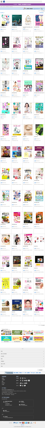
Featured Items (5, 329)
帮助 (2, 381)
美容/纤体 (24, 114)
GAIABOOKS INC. (15, 140)
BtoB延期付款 (7, 411)
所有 (1, 6)
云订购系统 (22, 402)
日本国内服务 (7, 403)
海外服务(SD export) (8, 405)
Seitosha (24, 96)
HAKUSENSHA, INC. (15, 74)
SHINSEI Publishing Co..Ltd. (17, 52)
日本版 (3, 384)
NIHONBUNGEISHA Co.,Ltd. (6, 52)
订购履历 (3, 379)
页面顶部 (40, 370)
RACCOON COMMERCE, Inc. (8, 389)
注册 (1, 29)
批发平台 (8, 402)
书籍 (4, 6)
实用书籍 (7, 6)
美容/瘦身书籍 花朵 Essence (39, 158)
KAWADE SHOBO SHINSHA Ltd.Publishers (6, 140)
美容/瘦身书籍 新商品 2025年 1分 (28, 28)
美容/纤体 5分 (36, 114)
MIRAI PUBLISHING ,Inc (27, 118)
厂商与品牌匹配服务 (24, 405)
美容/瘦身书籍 (3, 27)
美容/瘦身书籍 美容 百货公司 (39, 92)
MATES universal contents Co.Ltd (39, 118)
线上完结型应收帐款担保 (9, 417)
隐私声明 (22, 424)
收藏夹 (3, 378)
